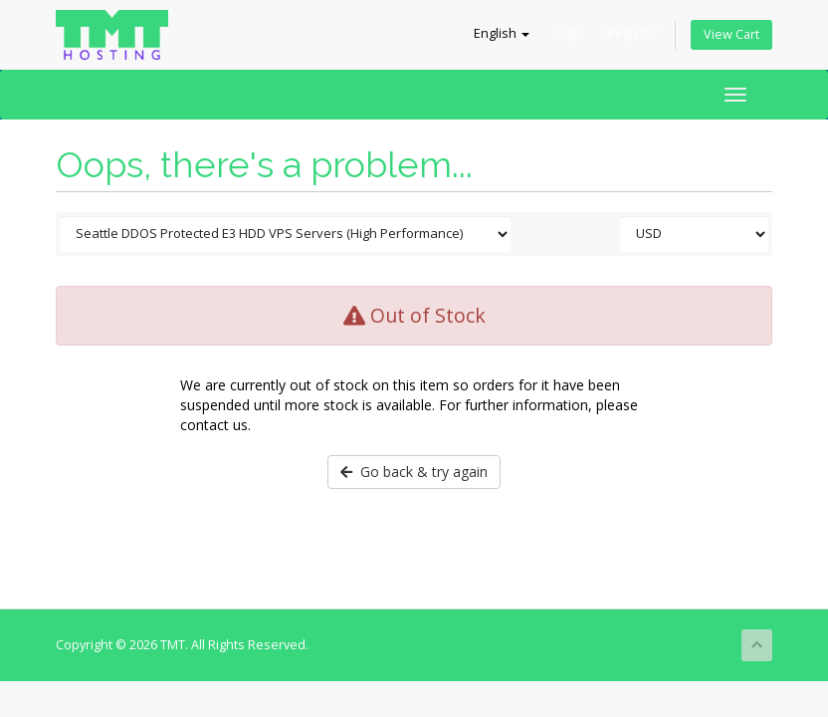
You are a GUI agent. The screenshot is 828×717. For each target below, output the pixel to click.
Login (568, 33)
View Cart (731, 34)
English (501, 33)
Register (632, 33)
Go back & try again (414, 471)
